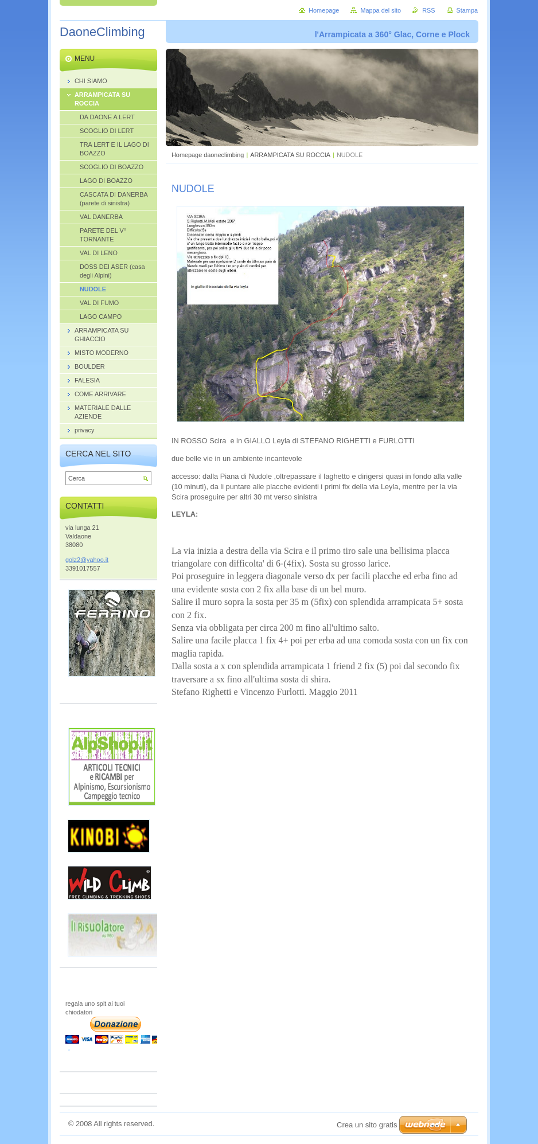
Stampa (467, 10)
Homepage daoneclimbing (207, 154)
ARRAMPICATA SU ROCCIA (290, 154)
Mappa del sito (380, 10)
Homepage (324, 10)
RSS (428, 10)
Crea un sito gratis (367, 1124)
